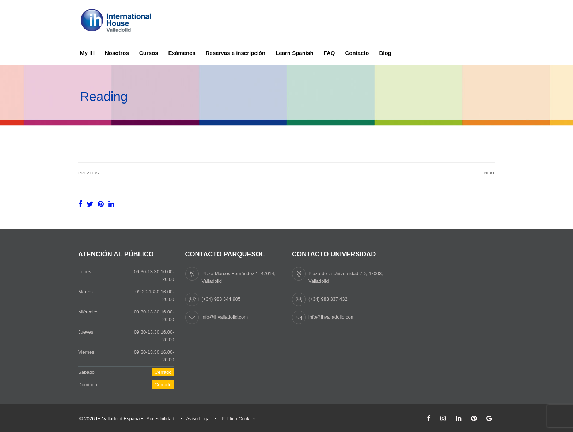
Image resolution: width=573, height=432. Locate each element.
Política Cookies (238, 418)
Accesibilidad (160, 418)
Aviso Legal (198, 418)
